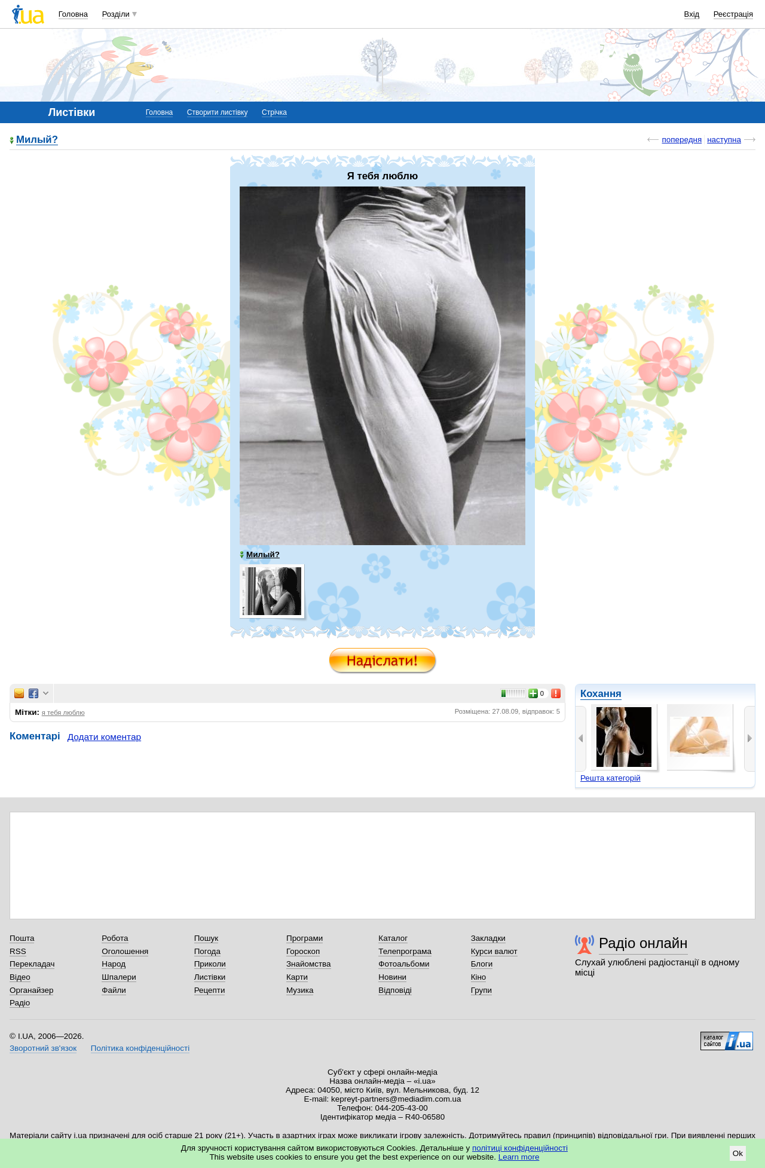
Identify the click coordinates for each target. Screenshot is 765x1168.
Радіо (20, 1002)
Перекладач (32, 963)
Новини (392, 977)
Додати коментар (104, 737)
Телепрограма (405, 951)
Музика (299, 990)
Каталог (393, 938)
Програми (304, 938)
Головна (73, 14)
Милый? (37, 140)
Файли (114, 990)
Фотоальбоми (403, 963)
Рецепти (209, 990)
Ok (738, 1153)
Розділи (116, 14)
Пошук (206, 938)
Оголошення (125, 951)
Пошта (22, 938)
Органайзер (31, 990)
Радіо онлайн (643, 943)
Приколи (210, 963)
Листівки (210, 977)
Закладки (488, 938)
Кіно (478, 977)
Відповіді (395, 990)
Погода (207, 951)
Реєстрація (733, 14)
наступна (724, 139)
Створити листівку (217, 112)
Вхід (692, 14)
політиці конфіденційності (520, 1147)
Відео (20, 977)
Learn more (519, 1156)
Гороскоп (303, 951)
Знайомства (308, 963)
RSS (18, 951)
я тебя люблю (63, 712)
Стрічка (274, 112)
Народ (114, 963)
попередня (682, 139)
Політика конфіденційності (140, 1048)
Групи (481, 990)
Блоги (482, 963)
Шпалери (119, 977)
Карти (297, 977)
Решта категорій (610, 777)
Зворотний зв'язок (43, 1048)
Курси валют (494, 951)
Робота (115, 938)
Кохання (601, 693)
